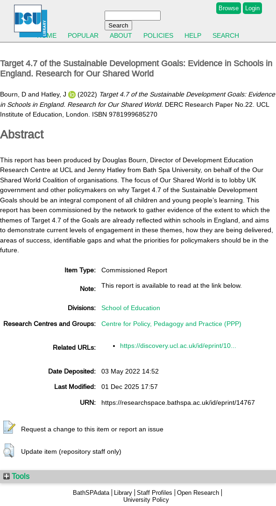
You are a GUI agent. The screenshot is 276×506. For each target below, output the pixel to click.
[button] (9, 428)
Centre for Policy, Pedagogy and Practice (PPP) (171, 323)
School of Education (130, 308)
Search (225, 35)
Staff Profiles (154, 492)
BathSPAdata (91, 492)
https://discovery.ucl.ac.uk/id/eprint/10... (178, 345)
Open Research (198, 492)
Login (252, 8)
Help (192, 35)
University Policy (146, 499)
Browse (229, 8)
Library (123, 492)
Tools (16, 476)
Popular (83, 35)
